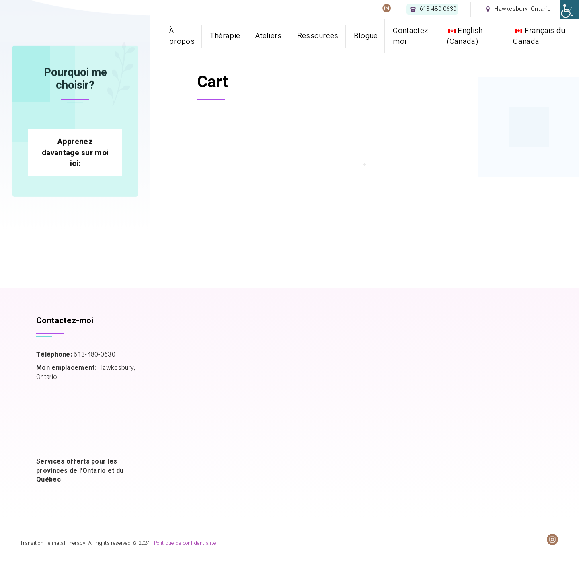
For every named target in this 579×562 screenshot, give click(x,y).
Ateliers (268, 35)
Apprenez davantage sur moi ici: (75, 211)
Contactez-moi (412, 36)
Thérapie (225, 35)
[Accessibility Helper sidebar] (569, 9)
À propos (182, 36)
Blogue (366, 35)
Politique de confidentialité (185, 543)
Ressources (318, 35)
